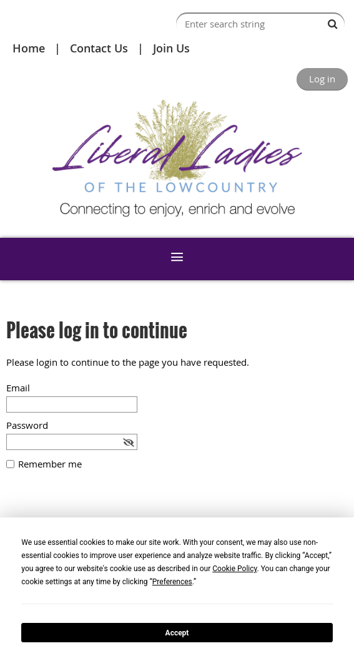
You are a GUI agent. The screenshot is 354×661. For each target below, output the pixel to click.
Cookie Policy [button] (234, 568)
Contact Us (99, 48)
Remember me (50, 464)
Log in (322, 78)
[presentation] (101, 513)
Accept (177, 633)
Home (28, 48)
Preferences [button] (172, 581)
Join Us (171, 48)
